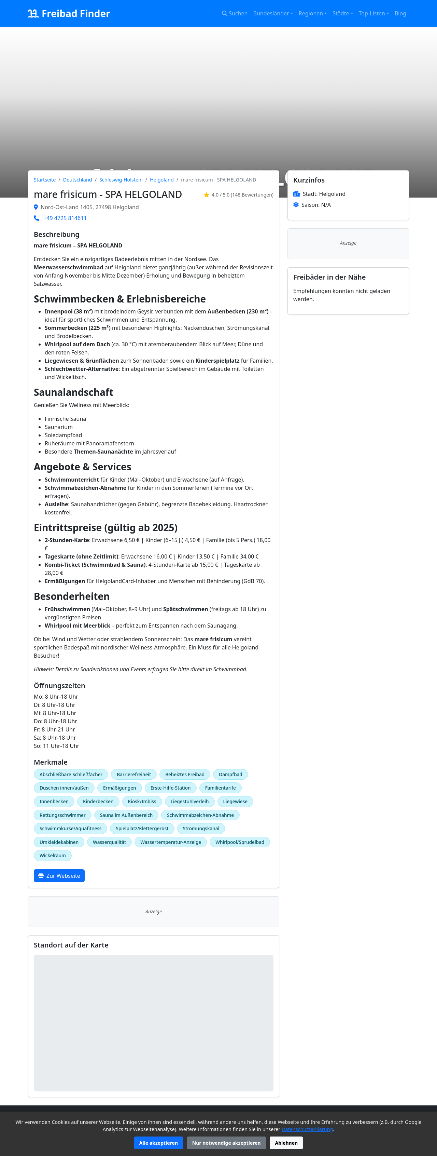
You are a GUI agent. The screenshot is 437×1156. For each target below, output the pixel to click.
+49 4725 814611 (65, 218)
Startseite (45, 179)
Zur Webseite (59, 875)
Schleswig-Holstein (121, 179)
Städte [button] (341, 13)
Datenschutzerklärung (307, 1129)
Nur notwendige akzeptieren (226, 1143)
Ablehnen (286, 1143)
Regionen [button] (311, 13)
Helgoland (162, 179)
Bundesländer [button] (271, 13)
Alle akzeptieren (158, 1143)
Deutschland (77, 179)
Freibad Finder (69, 13)
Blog (400, 13)
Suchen (235, 13)
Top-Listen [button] (372, 13)
